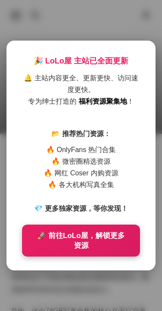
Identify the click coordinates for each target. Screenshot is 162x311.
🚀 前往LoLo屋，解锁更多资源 (81, 241)
